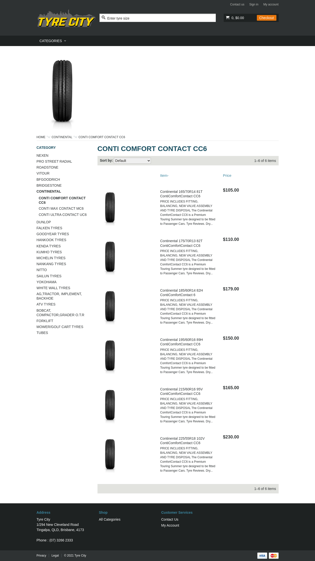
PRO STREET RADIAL (54, 161)
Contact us (237, 4)
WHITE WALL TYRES (53, 288)
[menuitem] (53, 41)
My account (270, 4)
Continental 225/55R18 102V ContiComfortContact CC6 (182, 440)
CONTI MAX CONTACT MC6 (61, 208)
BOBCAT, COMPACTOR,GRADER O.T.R (60, 312)
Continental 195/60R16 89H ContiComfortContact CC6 (181, 342)
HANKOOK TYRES (51, 240)
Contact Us (169, 519)
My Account (170, 525)
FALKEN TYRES (49, 228)
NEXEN (42, 155)
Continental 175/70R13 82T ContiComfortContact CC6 (181, 243)
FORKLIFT (45, 321)
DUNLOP (44, 222)
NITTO (42, 270)
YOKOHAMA (47, 282)
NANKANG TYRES (51, 264)
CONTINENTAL (61, 137)
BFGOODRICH (48, 179)
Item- (164, 175)
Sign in (253, 4)
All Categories (110, 519)
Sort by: (106, 160)
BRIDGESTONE (49, 185)
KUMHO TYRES (49, 252)
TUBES (42, 333)
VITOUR (43, 173)
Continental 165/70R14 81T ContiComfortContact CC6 (181, 194)
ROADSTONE (47, 167)
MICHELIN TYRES (51, 258)
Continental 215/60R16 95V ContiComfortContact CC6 (181, 391)
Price (227, 175)
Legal (55, 555)
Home (41, 137)
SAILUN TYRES (49, 276)
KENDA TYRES (49, 246)
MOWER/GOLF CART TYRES (60, 327)
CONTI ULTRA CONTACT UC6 (63, 215)
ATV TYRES (46, 304)
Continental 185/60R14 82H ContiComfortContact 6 (181, 292)
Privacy (41, 555)
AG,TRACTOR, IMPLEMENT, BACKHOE (59, 296)
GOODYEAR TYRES (53, 234)
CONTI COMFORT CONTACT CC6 (62, 200)
